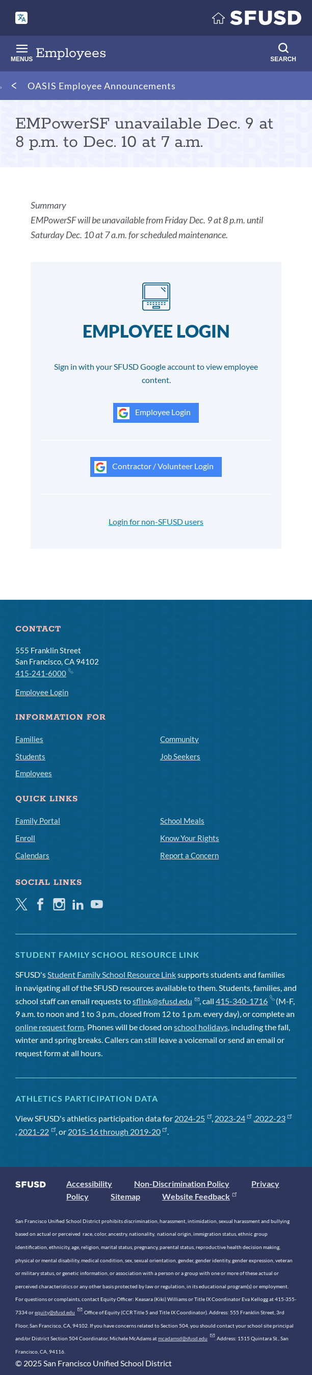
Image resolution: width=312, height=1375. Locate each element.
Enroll (25, 838)
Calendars (32, 855)
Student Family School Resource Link (111, 974)
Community (179, 739)
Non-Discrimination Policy (181, 1183)
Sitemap (125, 1196)
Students (30, 756)
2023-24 (233, 1118)
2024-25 (193, 1118)
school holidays (201, 1027)
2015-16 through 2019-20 (117, 1131)
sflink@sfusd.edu (166, 1001)
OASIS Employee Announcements (102, 85)
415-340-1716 (245, 1001)
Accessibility (89, 1183)
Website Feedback (199, 1196)
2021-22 (37, 1131)
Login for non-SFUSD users (156, 521)
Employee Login (154, 413)
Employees (33, 773)
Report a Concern (189, 855)
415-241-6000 (43, 673)
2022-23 (273, 1118)
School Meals (182, 820)
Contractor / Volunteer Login (154, 467)
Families (29, 739)
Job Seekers (180, 756)
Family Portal (37, 820)
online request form (49, 1027)
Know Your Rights (189, 838)
